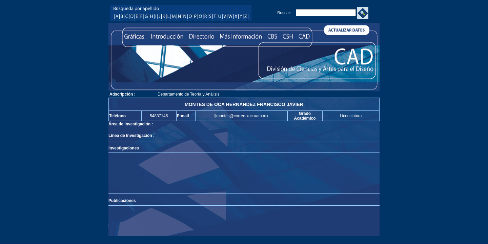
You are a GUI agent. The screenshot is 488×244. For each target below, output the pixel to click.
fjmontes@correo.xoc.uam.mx (241, 116)
